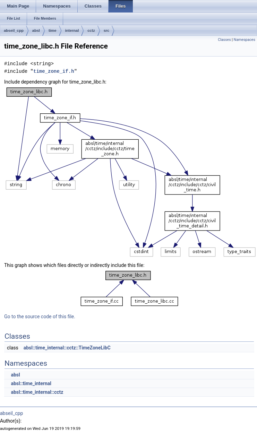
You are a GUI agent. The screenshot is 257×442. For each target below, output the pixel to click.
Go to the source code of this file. (39, 316)
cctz (91, 30)
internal (72, 30)
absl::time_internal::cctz (37, 392)
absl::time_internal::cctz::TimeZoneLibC (67, 347)
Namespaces (244, 39)
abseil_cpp (14, 30)
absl (36, 30)
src (107, 30)
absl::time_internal (31, 383)
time (53, 30)
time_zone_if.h (53, 71)
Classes (224, 39)
